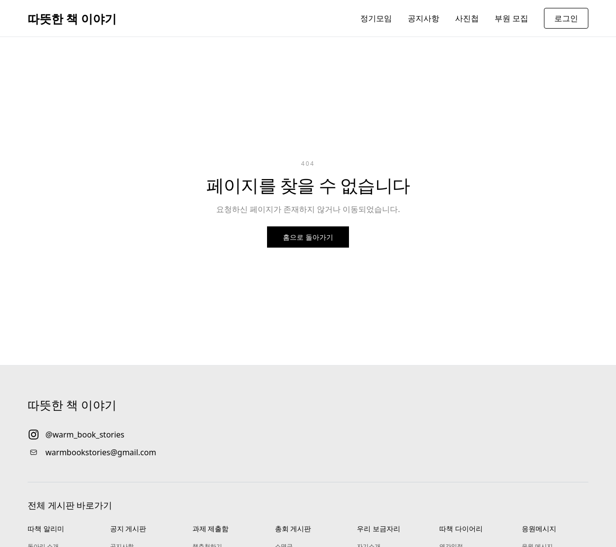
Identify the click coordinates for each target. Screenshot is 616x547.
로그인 (566, 18)
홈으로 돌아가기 (308, 237)
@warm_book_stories (84, 434)
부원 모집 (511, 18)
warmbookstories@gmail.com (100, 452)
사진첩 (467, 18)
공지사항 (423, 18)
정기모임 (376, 18)
